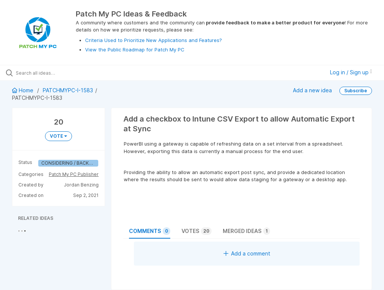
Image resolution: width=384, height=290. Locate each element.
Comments (149, 231)
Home (23, 90)
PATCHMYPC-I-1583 (68, 90)
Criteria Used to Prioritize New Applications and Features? (153, 40)
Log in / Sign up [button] (351, 72)
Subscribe (355, 90)
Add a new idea (312, 90)
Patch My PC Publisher (74, 174)
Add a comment (247, 253)
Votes (197, 231)
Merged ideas (246, 231)
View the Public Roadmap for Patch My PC (134, 50)
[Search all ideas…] (50, 72)
